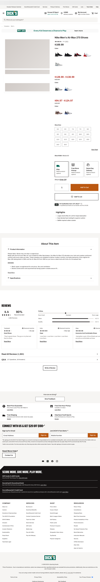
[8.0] (88, 129)
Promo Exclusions (78, 522)
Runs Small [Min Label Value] (41, 315)
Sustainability (6, 532)
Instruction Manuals (79, 535)
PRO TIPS (76, 545)
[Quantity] (62, 187)
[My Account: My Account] (82, 13)
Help (97, 7)
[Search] (52, 20)
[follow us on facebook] (52, 461)
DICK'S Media (6, 519)
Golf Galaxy (53, 519)
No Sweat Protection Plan (81, 529)
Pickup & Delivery (55, 7)
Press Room (5, 535)
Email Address (9, 435)
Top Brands (53, 535)
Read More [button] (11, 272)
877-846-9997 (69, 572)
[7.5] (80, 129)
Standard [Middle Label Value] (68, 315)
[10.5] (88, 134)
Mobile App (29, 529)
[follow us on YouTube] (43, 461)
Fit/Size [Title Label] (40, 311)
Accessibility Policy (62, 577)
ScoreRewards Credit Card (33, 513)
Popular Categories (55, 538)
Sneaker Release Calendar (14, 7)
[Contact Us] (8, 455)
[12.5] (80, 139)
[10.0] (80, 134)
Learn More (79, 31)
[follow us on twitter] (47, 461)
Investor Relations (7, 529)
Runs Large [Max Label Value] (95, 315)
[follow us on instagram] (57, 461)
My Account (29, 506)
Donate (57, 419)
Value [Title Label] (40, 318)
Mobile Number (56, 435)
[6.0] (58, 129)
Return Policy (77, 506)
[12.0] (73, 139)
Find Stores (66, 7)
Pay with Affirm (30, 532)
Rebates (52, 529)
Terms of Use (13, 577)
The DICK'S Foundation (8, 516)
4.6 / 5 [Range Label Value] (96, 322)
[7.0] (73, 129)
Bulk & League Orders (56, 516)
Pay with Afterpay (31, 535)
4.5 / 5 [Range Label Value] (96, 318)
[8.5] (58, 134)
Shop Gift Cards (23, 478)
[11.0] (58, 139)
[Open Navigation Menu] (3, 13)
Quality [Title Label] (40, 322)
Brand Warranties (78, 532)
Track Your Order (30, 519)
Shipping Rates (78, 513)
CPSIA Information (79, 541)
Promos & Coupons (55, 526)
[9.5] (73, 134)
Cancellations (77, 510)
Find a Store (53, 506)
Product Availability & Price (81, 519)
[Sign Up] (44, 435)
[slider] (73, 318)
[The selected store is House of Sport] (52, 13)
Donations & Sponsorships (9, 513)
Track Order (90, 7)
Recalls (76, 526)
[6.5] (65, 129)
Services (45, 7)
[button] (63, 180)
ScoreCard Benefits (31, 510)
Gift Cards (75, 7)
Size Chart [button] (94, 149)
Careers (4, 510)
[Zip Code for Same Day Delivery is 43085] (67, 13)
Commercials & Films (8, 526)
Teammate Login (6, 541)
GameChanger (54, 513)
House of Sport (54, 510)
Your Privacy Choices (85, 577)
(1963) (66, 41)
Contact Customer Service (33, 516)
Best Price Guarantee (79, 516)
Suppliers (4, 538)
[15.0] (65, 145)
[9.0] (65, 134)
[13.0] (88, 139)
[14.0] (58, 145)
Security (76, 538)
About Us (4, 506)
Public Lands (53, 522)
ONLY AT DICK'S (78, 548)
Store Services (30, 522)
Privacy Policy (38, 577)
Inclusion (4, 522)
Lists (82, 7)
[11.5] (65, 139)
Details (9, 419)
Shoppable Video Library (56, 532)
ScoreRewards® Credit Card (32, 7)
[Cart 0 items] (95, 13)
